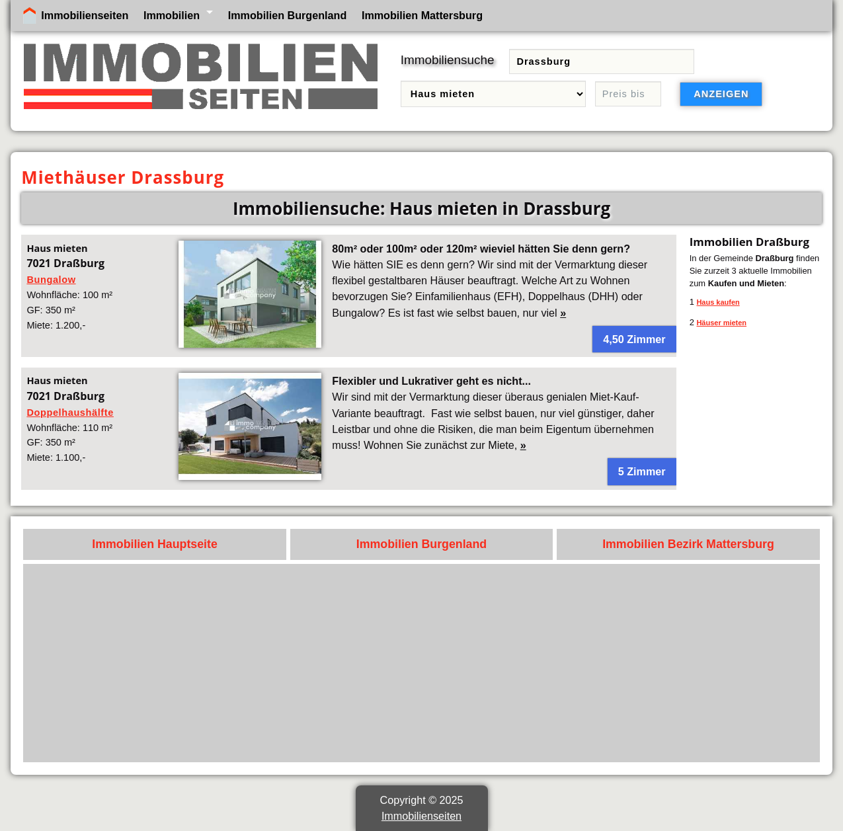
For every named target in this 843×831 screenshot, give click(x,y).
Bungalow (50, 279)
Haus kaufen (717, 302)
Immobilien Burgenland (287, 15)
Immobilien (171, 15)
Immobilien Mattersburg (422, 15)
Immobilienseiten (84, 15)
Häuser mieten (721, 323)
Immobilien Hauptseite (155, 544)
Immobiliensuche (448, 60)
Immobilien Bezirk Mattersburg (688, 544)
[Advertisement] (421, 663)
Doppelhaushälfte (70, 412)
